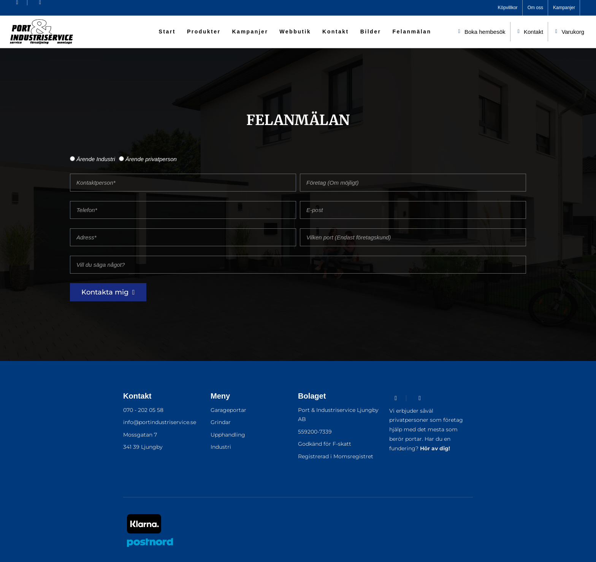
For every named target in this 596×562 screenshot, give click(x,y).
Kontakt (335, 31)
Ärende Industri (95, 159)
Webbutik (295, 31)
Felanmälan (411, 31)
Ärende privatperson (151, 159)
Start (167, 31)
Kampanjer (250, 31)
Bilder (370, 31)
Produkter (204, 31)
